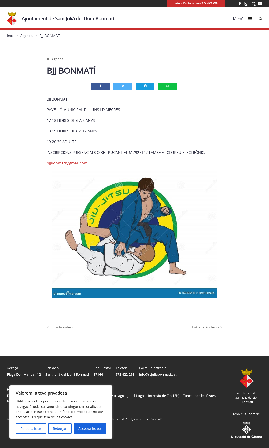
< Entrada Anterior (61, 327)
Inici (10, 35)
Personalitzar (31, 428)
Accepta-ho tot (89, 428)
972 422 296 (125, 374)
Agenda (26, 35)
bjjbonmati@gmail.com (67, 163)
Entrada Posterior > (207, 327)
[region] (60, 412)
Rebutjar (60, 428)
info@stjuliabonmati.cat (157, 374)
